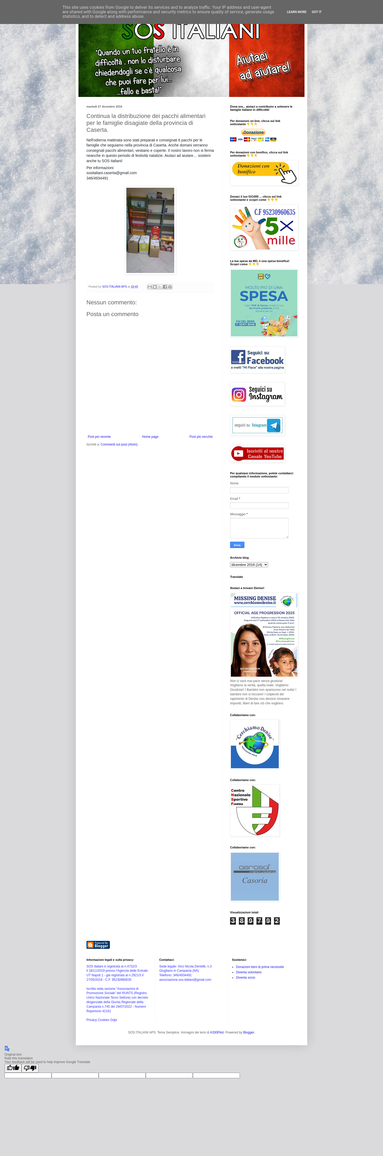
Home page (150, 437)
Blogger (248, 1032)
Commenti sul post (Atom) (119, 444)
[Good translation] (13, 1068)
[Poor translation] (30, 1068)
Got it (317, 12)
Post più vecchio (201, 437)
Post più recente (99, 437)
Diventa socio (245, 977)
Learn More (297, 12)
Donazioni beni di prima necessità (260, 967)
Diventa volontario (248, 972)
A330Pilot (216, 1032)
